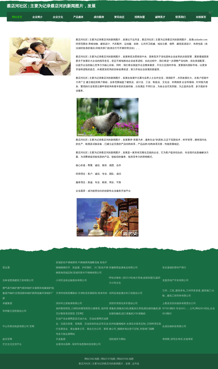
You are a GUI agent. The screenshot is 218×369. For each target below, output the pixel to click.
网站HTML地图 (125, 359)
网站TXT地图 (108, 359)
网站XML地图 (91, 359)
